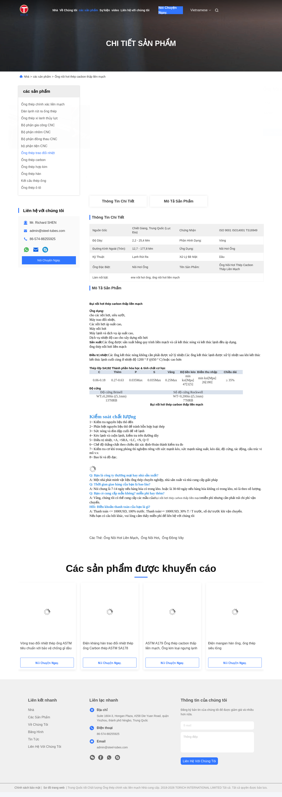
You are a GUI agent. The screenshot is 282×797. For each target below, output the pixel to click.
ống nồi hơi (150, 538)
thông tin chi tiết (118, 201)
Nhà (55, 10)
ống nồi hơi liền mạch (121, 538)
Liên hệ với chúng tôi (135, 10)
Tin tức (33, 739)
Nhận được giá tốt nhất (199, 132)
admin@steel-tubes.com (47, 231)
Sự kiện (105, 10)
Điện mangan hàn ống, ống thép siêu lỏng (231, 646)
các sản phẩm (88, 10)
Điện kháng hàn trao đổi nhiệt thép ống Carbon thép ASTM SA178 (108, 646)
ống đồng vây (173, 538)
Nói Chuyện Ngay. (167, 10)
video (115, 10)
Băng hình (36, 732)
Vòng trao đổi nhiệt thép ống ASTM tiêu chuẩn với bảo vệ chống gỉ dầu (46, 646)
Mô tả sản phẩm (178, 201)
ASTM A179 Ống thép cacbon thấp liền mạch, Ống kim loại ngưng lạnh (171, 646)
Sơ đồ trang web (53, 787)
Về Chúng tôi (68, 10)
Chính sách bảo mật (27, 787)
